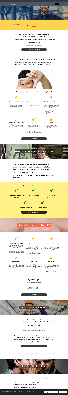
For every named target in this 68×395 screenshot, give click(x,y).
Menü (56, 3)
